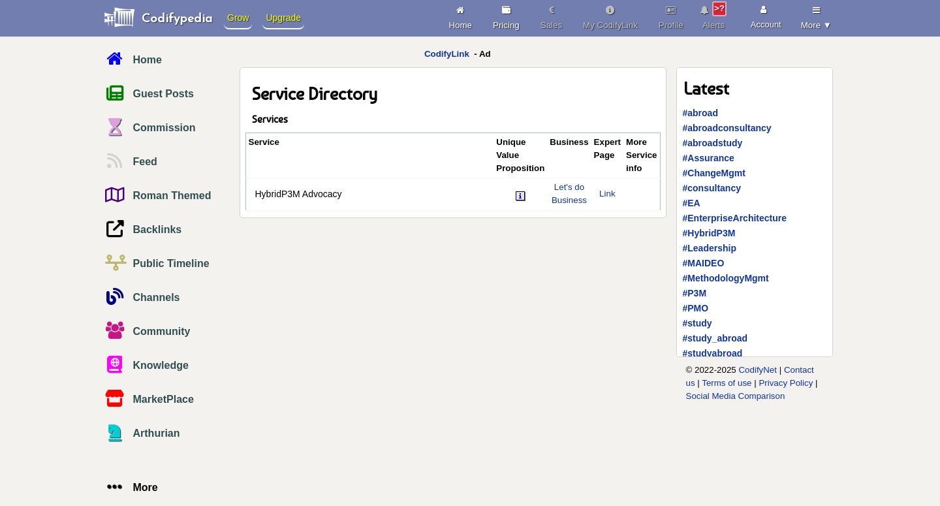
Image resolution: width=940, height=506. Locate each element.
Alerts (713, 15)
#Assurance (708, 158)
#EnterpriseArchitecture (735, 218)
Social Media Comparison (735, 396)
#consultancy (712, 188)
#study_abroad (715, 338)
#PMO (696, 308)
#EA (691, 203)
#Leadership (709, 248)
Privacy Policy (786, 383)
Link (607, 193)
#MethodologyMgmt (726, 278)
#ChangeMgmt (714, 173)
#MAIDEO (704, 263)
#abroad (700, 113)
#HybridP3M (709, 233)
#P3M (695, 293)
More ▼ (816, 15)
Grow (238, 17)
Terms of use (726, 383)
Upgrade (283, 17)
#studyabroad (713, 353)
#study (697, 323)
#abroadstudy (713, 143)
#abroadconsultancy (727, 128)
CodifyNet (757, 370)
